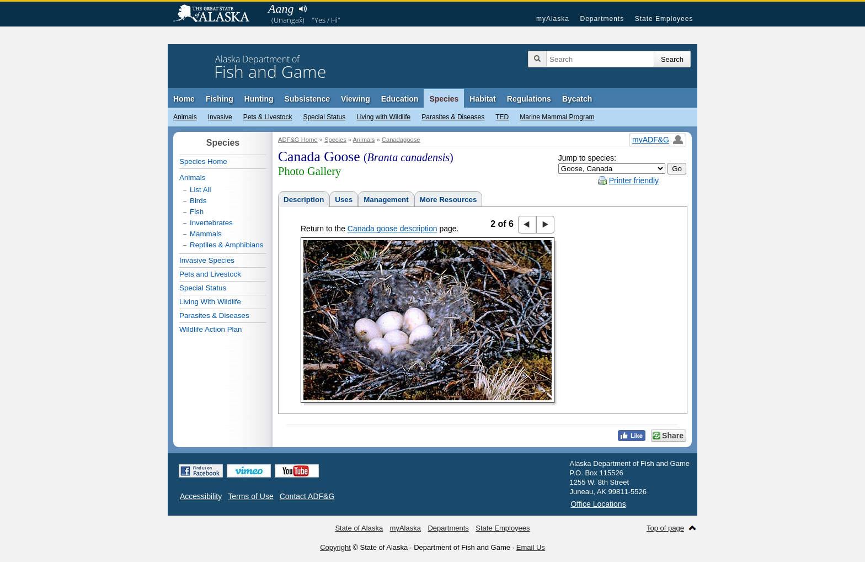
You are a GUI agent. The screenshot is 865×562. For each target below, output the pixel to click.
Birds (198, 201)
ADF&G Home (298, 139)
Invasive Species (206, 260)
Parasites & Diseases (452, 117)
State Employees (664, 19)
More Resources (448, 199)
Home (184, 98)
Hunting (259, 98)
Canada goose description (392, 228)
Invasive (220, 117)
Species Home (203, 161)
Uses (344, 199)
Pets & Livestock (267, 117)
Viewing (355, 98)
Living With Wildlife (210, 302)
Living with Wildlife (383, 117)
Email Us (530, 547)
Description (304, 199)
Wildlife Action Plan (210, 329)
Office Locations (598, 504)
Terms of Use (250, 496)
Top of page (665, 528)
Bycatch (577, 98)
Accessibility (201, 496)
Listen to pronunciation (302, 8)
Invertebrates (211, 223)
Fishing (219, 98)
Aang (280, 8)
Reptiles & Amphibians (226, 245)
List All (200, 189)
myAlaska (552, 19)
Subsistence (307, 98)
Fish (197, 212)
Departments (602, 19)
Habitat (482, 98)
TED (502, 117)
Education (400, 98)
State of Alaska (216, 14)
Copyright (335, 547)
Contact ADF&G (307, 496)
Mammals (206, 234)
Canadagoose (401, 139)
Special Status (324, 117)
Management (386, 199)
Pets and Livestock (210, 274)
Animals (185, 117)
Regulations (529, 98)
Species (443, 98)
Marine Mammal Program (557, 117)
